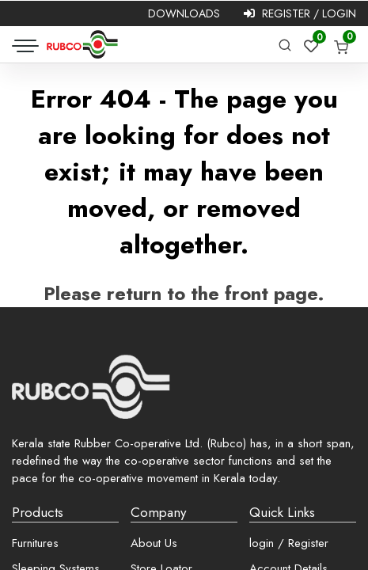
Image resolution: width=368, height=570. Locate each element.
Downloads (184, 13)
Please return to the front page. (184, 293)
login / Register (288, 543)
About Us (154, 543)
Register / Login (300, 13)
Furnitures (35, 543)
